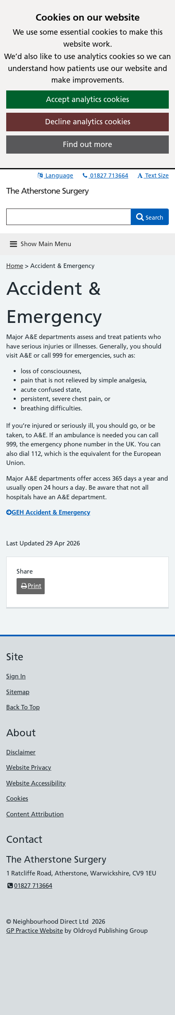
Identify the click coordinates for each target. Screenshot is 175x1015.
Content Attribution (35, 814)
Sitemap (17, 692)
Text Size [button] (152, 175)
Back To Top (23, 707)
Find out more (87, 144)
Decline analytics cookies (87, 121)
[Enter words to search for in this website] (68, 217)
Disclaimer (21, 752)
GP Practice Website (34, 930)
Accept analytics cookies (87, 99)
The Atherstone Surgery (47, 191)
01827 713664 (104, 175)
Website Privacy (28, 767)
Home (14, 266)
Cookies (17, 798)
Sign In (16, 676)
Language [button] (54, 175)
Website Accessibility (36, 783)
